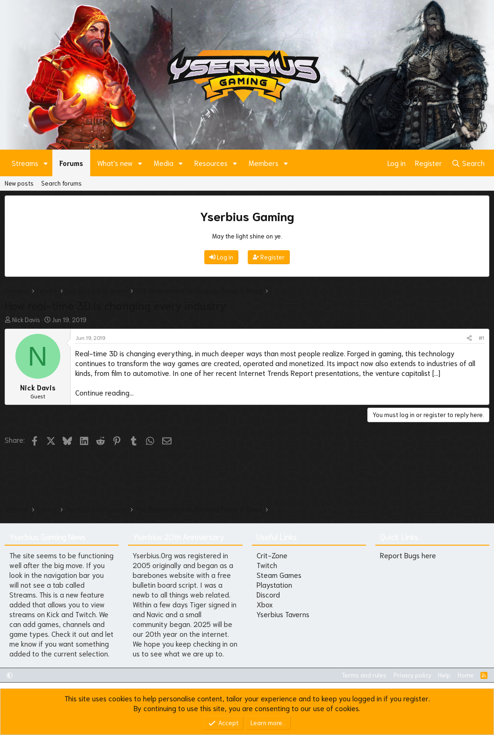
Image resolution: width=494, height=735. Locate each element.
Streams (25, 162)
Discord (268, 594)
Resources (211, 162)
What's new (115, 162)
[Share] (469, 337)
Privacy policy (412, 675)
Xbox (265, 604)
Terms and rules (364, 675)
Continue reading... (104, 392)
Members (264, 162)
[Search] (468, 163)
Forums (71, 162)
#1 (481, 337)
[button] (45, 163)
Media (163, 162)
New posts (19, 183)
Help (444, 675)
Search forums (61, 183)
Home (466, 675)
